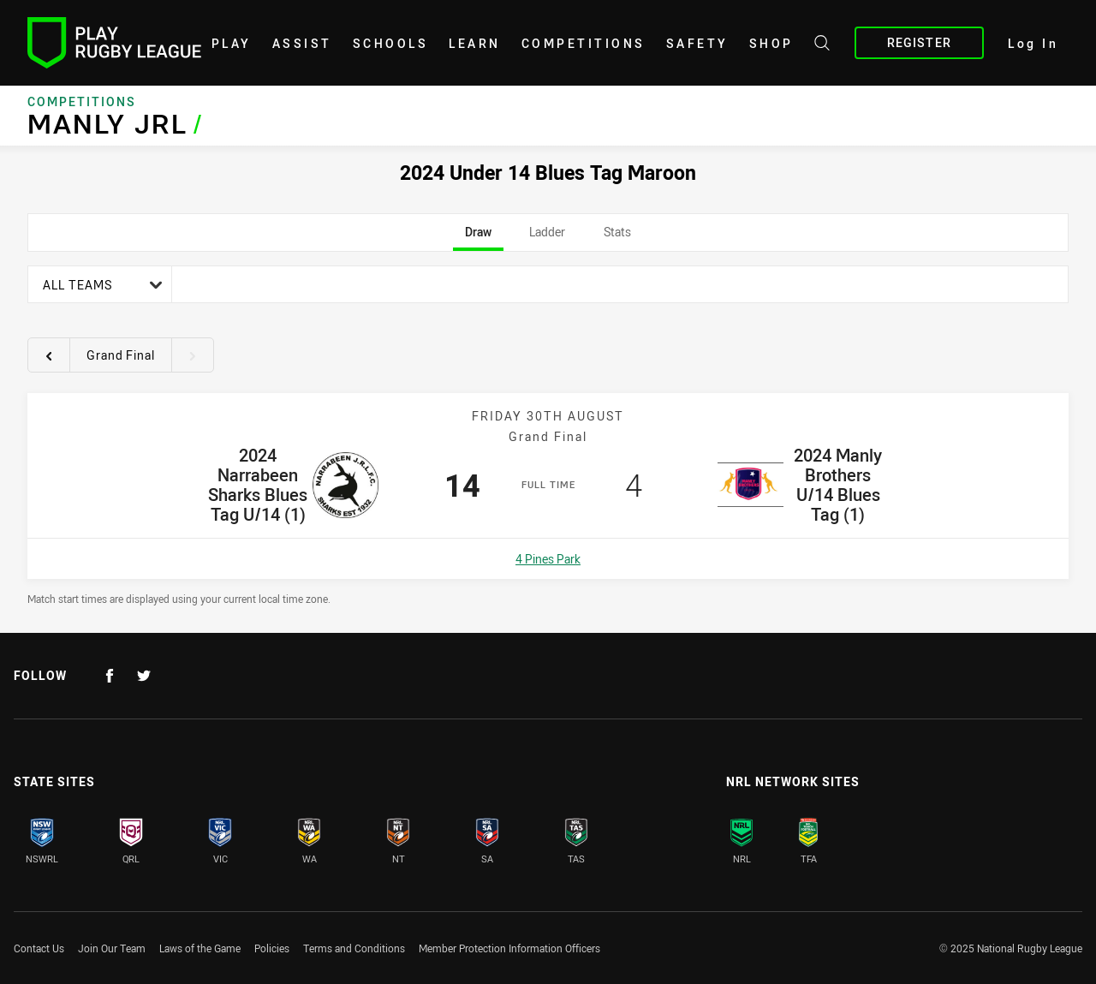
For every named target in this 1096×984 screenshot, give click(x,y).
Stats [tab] (617, 237)
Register (919, 42)
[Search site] (822, 45)
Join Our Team (112, 948)
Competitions (583, 43)
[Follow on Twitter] (143, 675)
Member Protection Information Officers (509, 948)
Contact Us (39, 948)
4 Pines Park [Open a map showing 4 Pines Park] (548, 559)
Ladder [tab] (547, 237)
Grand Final (120, 355)
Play (231, 43)
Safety (697, 43)
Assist (302, 43)
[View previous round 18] (48, 355)
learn (475, 43)
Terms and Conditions (354, 948)
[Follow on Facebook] (109, 675)
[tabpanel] (548, 435)
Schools (391, 43)
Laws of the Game (200, 948)
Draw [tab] (478, 237)
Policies (271, 948)
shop (771, 43)
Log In (1033, 43)
